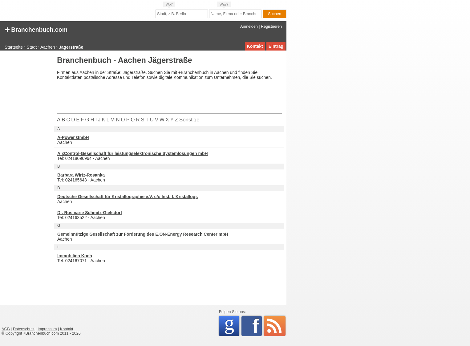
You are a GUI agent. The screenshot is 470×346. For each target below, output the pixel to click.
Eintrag (276, 46)
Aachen (47, 47)
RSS (275, 326)
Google (231, 325)
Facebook (257, 326)
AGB (6, 329)
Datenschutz (23, 329)
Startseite (14, 47)
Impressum (47, 329)
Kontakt (255, 46)
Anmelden (249, 26)
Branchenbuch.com (36, 29)
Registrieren (271, 26)
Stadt (32, 47)
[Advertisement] (26, 149)
